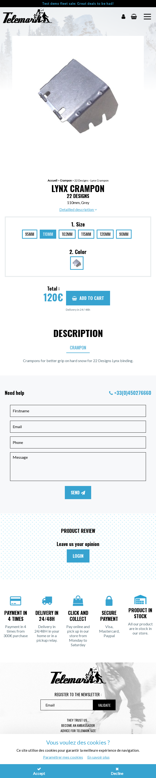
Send (78, 492)
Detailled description (78, 209)
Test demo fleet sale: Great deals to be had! (78, 4)
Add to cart (88, 298)
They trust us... (78, 720)
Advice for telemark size (78, 730)
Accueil (52, 180)
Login (78, 556)
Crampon (66, 180)
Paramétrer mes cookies (63, 757)
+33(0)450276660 (132, 392)
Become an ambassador (78, 725)
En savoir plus (98, 757)
